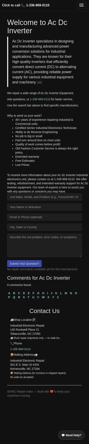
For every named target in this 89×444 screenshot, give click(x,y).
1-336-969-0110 (38, 5)
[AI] (39, 82)
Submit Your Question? (24, 263)
